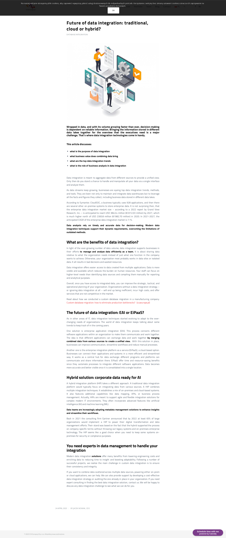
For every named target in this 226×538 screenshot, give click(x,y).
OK (113, 10)
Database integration (77, 34)
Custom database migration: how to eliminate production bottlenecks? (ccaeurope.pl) (108, 302)
